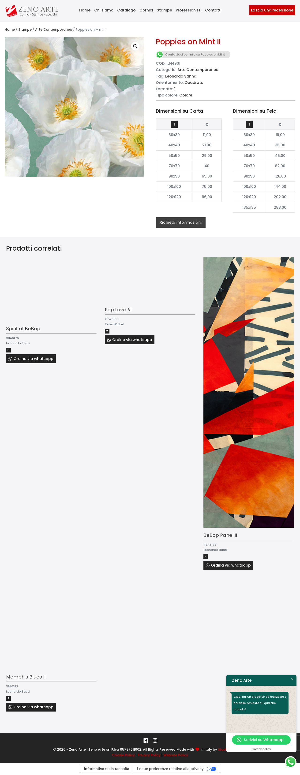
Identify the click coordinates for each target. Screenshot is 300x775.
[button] (135, 46)
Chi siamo (103, 10)
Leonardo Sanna (180, 76)
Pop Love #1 (119, 309)
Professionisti (188, 10)
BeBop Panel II (220, 535)
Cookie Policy (123, 755)
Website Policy (175, 755)
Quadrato (194, 82)
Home (84, 10)
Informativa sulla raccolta (106, 769)
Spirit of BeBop (23, 328)
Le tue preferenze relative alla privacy (170, 769)
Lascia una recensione (272, 10)
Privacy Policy (149, 755)
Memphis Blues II (25, 677)
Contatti (213, 10)
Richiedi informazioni (181, 222)
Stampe (164, 10)
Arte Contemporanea (53, 29)
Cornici (146, 10)
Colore (185, 95)
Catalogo (126, 10)
